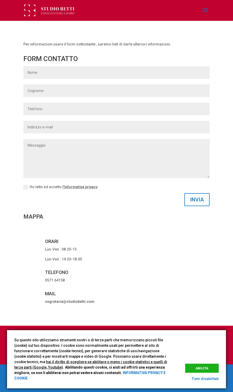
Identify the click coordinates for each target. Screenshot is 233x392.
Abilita (202, 368)
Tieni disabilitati (205, 379)
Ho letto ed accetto (60, 187)
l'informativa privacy (80, 187)
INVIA (197, 200)
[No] (226, 378)
